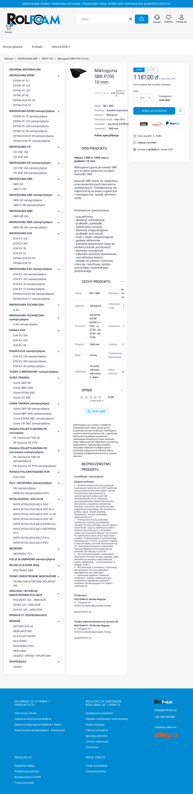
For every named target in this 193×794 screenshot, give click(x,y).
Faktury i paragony (97, 730)
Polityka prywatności (27, 771)
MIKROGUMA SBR (27, 58)
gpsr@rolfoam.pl (82, 611)
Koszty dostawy (95, 724)
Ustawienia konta (96, 771)
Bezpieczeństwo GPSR (28, 777)
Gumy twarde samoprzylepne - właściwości (40, 730)
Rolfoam (8, 58)
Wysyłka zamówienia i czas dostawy (107, 718)
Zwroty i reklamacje (97, 741)
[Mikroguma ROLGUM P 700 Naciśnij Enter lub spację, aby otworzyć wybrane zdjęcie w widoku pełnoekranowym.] (79, 74)
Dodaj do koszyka (154, 110)
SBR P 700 (47, 58)
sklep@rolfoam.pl (165, 710)
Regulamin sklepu (25, 765)
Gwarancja (92, 747)
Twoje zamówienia (96, 765)
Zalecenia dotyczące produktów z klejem (38, 724)
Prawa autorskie (24, 782)
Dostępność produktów (99, 713)
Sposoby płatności (96, 735)
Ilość (136, 91)
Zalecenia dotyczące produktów (33, 718)
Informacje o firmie (25, 713)
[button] (141, 19)
